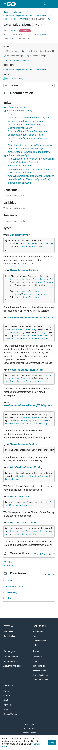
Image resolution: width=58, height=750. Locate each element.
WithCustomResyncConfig (26, 467)
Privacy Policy (29, 733)
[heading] (12, 4)
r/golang (7, 705)
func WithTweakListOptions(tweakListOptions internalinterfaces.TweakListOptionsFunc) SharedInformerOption (31, 179)
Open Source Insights (14, 78)
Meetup (6, 709)
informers (23, 19)
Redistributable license (41, 51)
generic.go (8, 565)
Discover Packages (12, 12)
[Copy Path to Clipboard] (49, 19)
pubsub (24, 297)
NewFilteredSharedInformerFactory (31, 317)
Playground (38, 631)
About (36, 651)
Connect (8, 685)
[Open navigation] (52, 4)
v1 (13, 476)
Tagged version (13, 56)
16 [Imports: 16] (8, 39)
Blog (35, 661)
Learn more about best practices (17, 60)
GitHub (6, 695)
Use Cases (8, 631)
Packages (9, 651)
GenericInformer (19, 234)
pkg (5, 19)
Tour (35, 636)
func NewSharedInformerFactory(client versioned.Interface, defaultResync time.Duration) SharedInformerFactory (27, 134)
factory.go (8, 561)
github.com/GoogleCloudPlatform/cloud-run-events (26, 15)
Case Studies (9, 636)
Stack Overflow (39, 641)
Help (35, 645)
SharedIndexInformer (41, 243)
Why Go (8, 626)
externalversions (39, 19)
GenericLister (36, 246)
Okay (51, 742)
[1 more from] (4, 580)
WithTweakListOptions (23, 522)
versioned (17, 329)
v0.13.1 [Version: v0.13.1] (10, 30)
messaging (29, 294)
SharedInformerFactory (23, 270)
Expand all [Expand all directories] (50, 574)
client (13, 19)
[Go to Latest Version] (25, 30)
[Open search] (45, 4)
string (41, 332)
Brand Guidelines (40, 675)
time (9, 332)
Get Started (39, 626)
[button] (4, 51)
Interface (34, 291)
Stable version (36, 56)
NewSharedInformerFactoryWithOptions (28, 405)
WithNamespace (20, 496)
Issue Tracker (39, 666)
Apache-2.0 (44, 34)
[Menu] (29, 85)
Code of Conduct (40, 679)
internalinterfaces (21, 279)
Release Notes (39, 670)
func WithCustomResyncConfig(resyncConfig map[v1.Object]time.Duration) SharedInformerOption (31, 162)
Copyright (29, 724)
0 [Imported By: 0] (25, 39)
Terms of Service (29, 728)
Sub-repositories (10, 661)
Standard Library (10, 657)
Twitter (6, 691)
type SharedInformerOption (17, 155)
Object (19, 476)
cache (26, 243)
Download (37, 657)
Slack (5, 700)
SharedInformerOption (23, 444)
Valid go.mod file (13, 51)
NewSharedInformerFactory (27, 369)
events (24, 291)
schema (38, 282)
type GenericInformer (14, 107)
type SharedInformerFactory (17, 110)
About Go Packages (12, 666)
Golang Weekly (10, 714)
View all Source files (43, 554)
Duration (18, 332)
